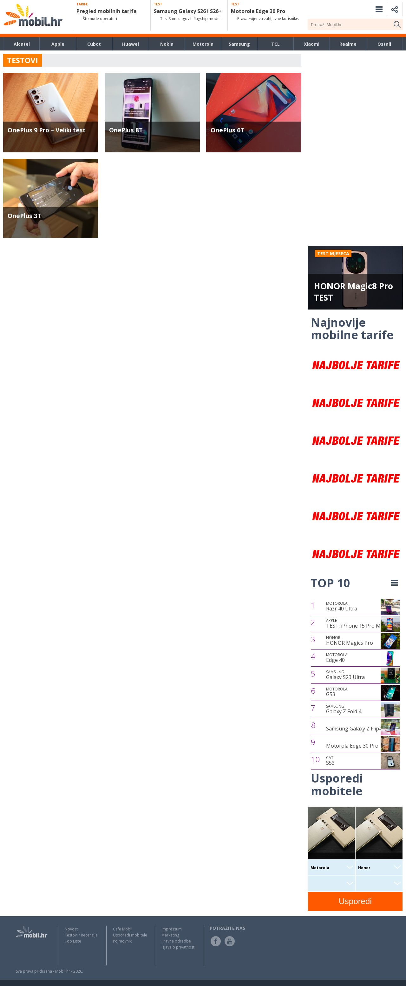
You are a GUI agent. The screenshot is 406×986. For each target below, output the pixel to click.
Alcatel (22, 44)
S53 (330, 760)
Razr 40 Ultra (341, 606)
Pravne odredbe (176, 941)
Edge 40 (337, 657)
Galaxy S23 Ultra (345, 675)
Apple (57, 44)
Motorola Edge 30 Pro (352, 745)
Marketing (170, 935)
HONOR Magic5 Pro (349, 640)
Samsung (239, 44)
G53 (337, 692)
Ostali (384, 44)
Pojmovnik (122, 941)
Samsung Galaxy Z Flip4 (354, 728)
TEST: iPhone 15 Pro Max (356, 623)
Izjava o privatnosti (178, 947)
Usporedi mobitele (130, 935)
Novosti (72, 929)
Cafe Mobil (122, 929)
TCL (275, 44)
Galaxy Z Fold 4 (343, 709)
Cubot (94, 44)
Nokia (167, 44)
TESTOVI (22, 60)
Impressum (171, 929)
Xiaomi (311, 44)
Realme (348, 44)
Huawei (130, 44)
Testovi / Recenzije (81, 935)
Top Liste (73, 941)
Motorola (203, 44)
